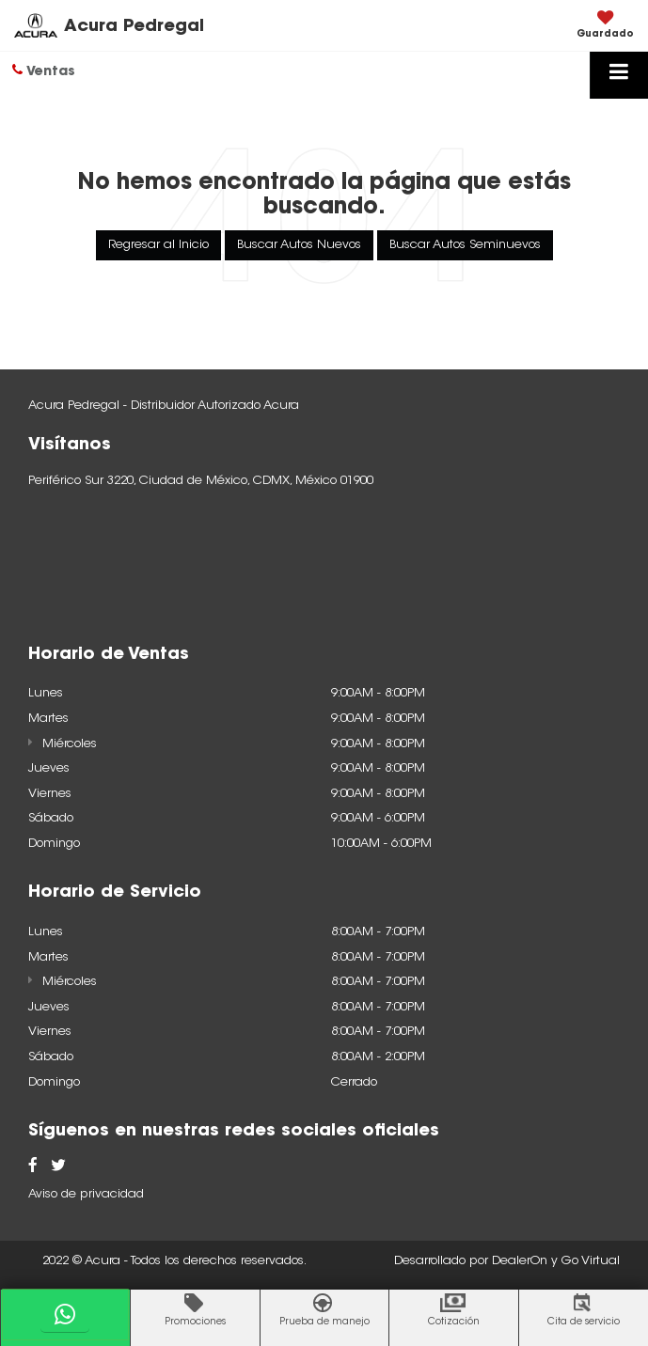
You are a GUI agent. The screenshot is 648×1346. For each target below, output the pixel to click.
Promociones (195, 1322)
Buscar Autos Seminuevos (465, 245)
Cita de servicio (583, 1322)
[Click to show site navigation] (619, 75)
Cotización (454, 1322)
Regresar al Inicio (158, 245)
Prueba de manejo (324, 1322)
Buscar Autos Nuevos (299, 245)
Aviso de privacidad (86, 1194)
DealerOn (519, 1261)
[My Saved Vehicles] (605, 26)
